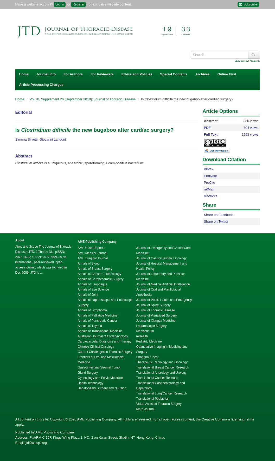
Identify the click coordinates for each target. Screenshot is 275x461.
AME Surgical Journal (93, 258)
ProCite (209, 183)
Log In (59, 4)
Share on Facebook (218, 215)
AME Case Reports (91, 248)
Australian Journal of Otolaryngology (103, 336)
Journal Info (46, 74)
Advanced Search (247, 61)
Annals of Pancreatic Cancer (97, 320)
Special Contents (173, 74)
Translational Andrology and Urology (161, 372)
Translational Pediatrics (152, 398)
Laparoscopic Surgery (151, 326)
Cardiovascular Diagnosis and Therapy (105, 341)
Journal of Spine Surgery (153, 305)
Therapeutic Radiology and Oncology (162, 362)
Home (24, 74)
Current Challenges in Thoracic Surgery (105, 352)
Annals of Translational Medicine (100, 331)
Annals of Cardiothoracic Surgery (101, 279)
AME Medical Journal (92, 253)
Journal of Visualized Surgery (156, 315)
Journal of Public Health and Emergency (164, 300)
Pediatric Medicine (149, 341)
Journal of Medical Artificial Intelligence (163, 284)
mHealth (142, 336)
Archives (202, 74)
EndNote (210, 176)
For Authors (73, 74)
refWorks (211, 196)
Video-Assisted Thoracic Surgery (159, 404)
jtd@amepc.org (36, 443)
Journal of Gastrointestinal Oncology (161, 258)
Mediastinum (145, 331)
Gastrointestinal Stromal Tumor (99, 367)
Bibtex (208, 169)
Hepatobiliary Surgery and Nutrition (102, 388)
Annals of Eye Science (93, 289)
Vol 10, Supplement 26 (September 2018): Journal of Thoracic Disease (83, 99)
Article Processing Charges (41, 85)
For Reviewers (102, 74)
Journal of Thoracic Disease (155, 310)
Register (78, 4)
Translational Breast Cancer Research (162, 367)
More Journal (145, 409)
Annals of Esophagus (92, 284)
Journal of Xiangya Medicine (156, 320)
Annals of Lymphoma (92, 310)
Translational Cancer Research (157, 378)
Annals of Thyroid (90, 326)
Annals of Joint (88, 295)
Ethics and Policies (136, 74)
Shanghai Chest (147, 357)
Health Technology (91, 383)
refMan (209, 189)
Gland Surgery (88, 372)
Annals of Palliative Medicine (98, 315)
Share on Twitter (216, 221)
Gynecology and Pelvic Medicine (100, 378)
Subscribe (248, 4)
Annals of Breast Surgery (95, 269)
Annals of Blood (89, 263)
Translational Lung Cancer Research (161, 393)
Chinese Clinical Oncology (96, 346)
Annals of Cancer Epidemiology (99, 274)
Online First (227, 74)
